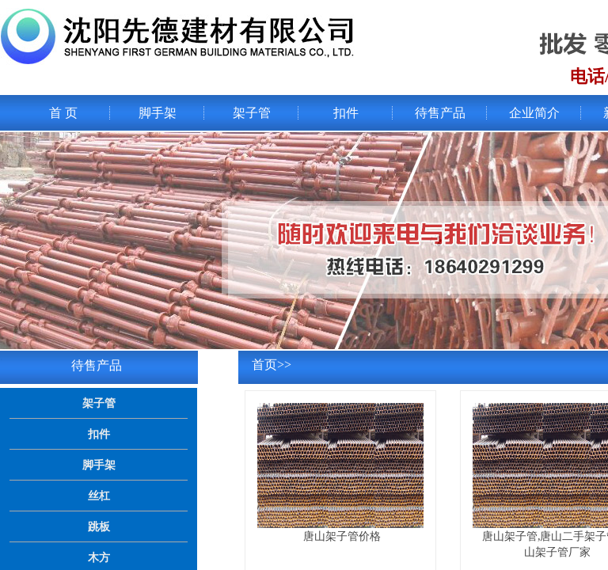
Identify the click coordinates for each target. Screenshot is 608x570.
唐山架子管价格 (342, 536)
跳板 (99, 526)
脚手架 (158, 113)
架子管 (252, 113)
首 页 (63, 113)
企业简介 (534, 113)
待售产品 (440, 113)
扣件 (346, 113)
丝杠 (99, 495)
